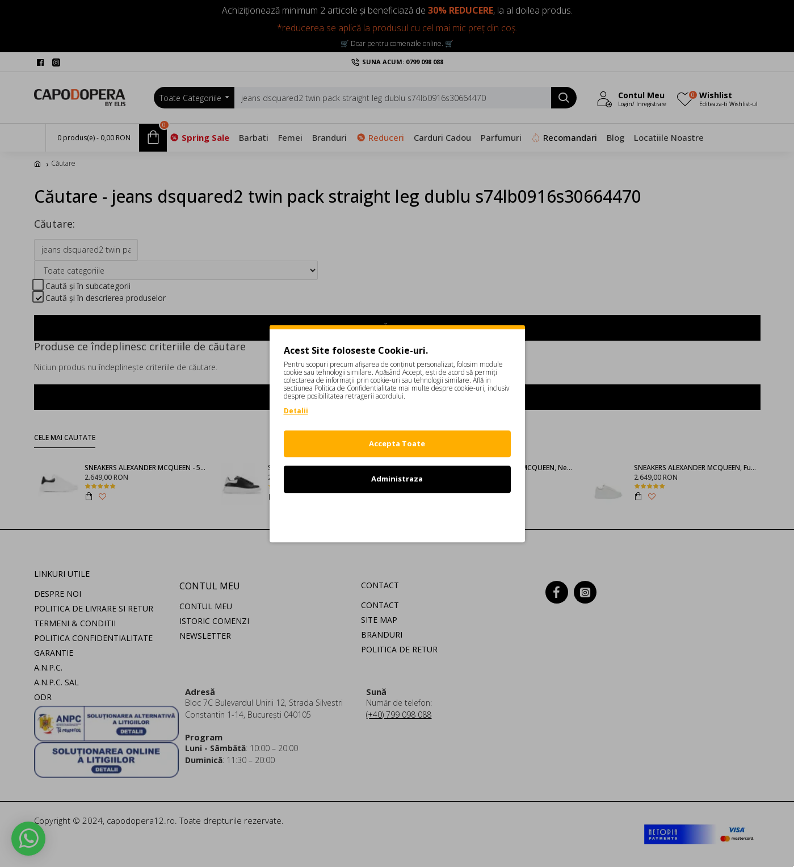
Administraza (397, 479)
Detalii (296, 411)
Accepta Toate (397, 443)
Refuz (397, 514)
